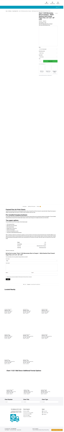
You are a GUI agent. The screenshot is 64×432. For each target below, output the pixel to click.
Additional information (31, 206)
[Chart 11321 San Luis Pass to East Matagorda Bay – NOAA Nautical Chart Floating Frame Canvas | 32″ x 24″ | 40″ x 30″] (31, 325)
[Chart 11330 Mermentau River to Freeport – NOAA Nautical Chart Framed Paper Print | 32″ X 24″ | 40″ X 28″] (50, 299)
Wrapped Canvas (7, 334)
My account (46, 3)
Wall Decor (38, 284)
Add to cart (50, 61)
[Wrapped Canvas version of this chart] (48, 69)
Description (25, 206)
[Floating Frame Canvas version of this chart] (55, 69)
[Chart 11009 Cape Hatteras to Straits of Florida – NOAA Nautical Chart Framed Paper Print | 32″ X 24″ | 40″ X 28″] (49, 381)
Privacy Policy (46, 429)
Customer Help (52, 3)
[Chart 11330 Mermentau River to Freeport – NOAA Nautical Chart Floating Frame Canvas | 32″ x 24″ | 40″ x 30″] (13, 299)
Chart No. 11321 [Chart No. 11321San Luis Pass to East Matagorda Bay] (31, 336)
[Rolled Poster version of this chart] (42, 69)
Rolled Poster (25, 309)
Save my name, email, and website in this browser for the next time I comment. (19, 276)
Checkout (58, 3)
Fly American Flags (13, 429)
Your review (8, 263)
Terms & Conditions (36, 429)
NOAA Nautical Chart (42, 247)
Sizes (40, 47)
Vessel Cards (19, 429)
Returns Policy (41, 429)
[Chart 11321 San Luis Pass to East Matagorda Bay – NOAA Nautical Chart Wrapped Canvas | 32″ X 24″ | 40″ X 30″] (31, 350)
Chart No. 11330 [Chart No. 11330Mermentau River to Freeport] (13, 311)
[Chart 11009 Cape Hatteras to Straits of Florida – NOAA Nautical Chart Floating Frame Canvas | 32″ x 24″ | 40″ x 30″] (14, 381)
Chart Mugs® (7, 429)
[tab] (25, 205)
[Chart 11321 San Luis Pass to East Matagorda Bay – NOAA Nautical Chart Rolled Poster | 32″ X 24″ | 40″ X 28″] (13, 350)
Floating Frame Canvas (8, 309)
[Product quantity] (40, 61)
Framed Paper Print (34, 284)
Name (7, 272)
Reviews (38, 206)
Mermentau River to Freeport (41, 245)
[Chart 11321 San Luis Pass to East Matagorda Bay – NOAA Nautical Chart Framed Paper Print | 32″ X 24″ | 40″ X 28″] (50, 325)
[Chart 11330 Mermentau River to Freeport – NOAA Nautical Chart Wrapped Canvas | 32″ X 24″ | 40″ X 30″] (13, 325)
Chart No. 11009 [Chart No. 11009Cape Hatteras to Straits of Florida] (14, 391)
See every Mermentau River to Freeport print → (45, 75)
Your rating (8, 258)
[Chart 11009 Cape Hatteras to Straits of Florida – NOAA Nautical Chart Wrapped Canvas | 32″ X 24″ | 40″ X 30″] (31, 381)
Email (32, 272)
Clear (39, 58)
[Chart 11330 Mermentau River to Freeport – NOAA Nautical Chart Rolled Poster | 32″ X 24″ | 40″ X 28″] (31, 299)
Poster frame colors (42, 51)
